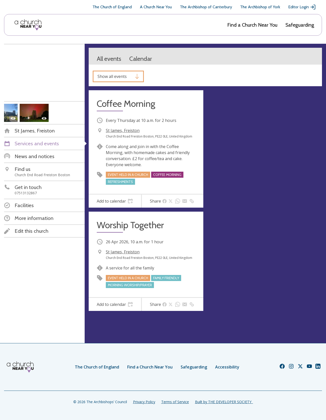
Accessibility (227, 367)
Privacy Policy (144, 401)
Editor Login (302, 7)
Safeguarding (299, 25)
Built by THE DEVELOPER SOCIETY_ (224, 401)
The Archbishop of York (260, 7)
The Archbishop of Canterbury (206, 7)
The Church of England (112, 7)
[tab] (115, 201)
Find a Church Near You (252, 25)
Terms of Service (175, 401)
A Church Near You (156, 7)
